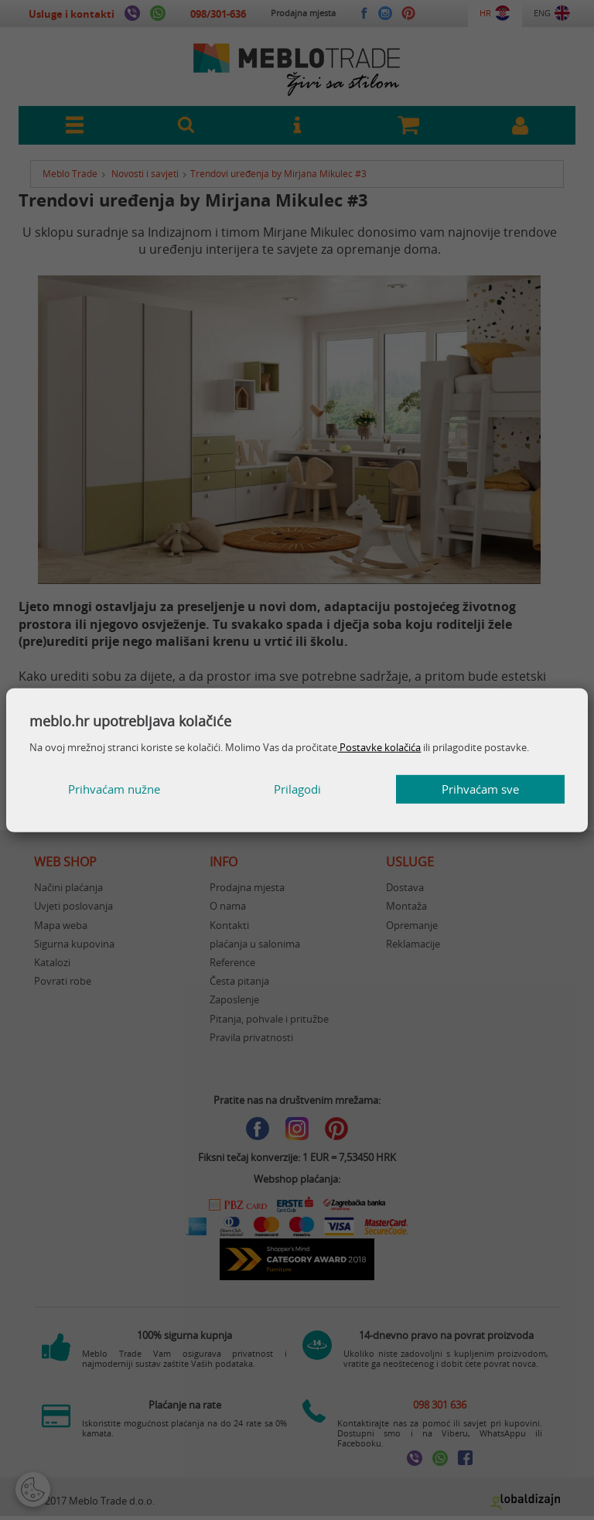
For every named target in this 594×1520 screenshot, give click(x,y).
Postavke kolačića (379, 747)
